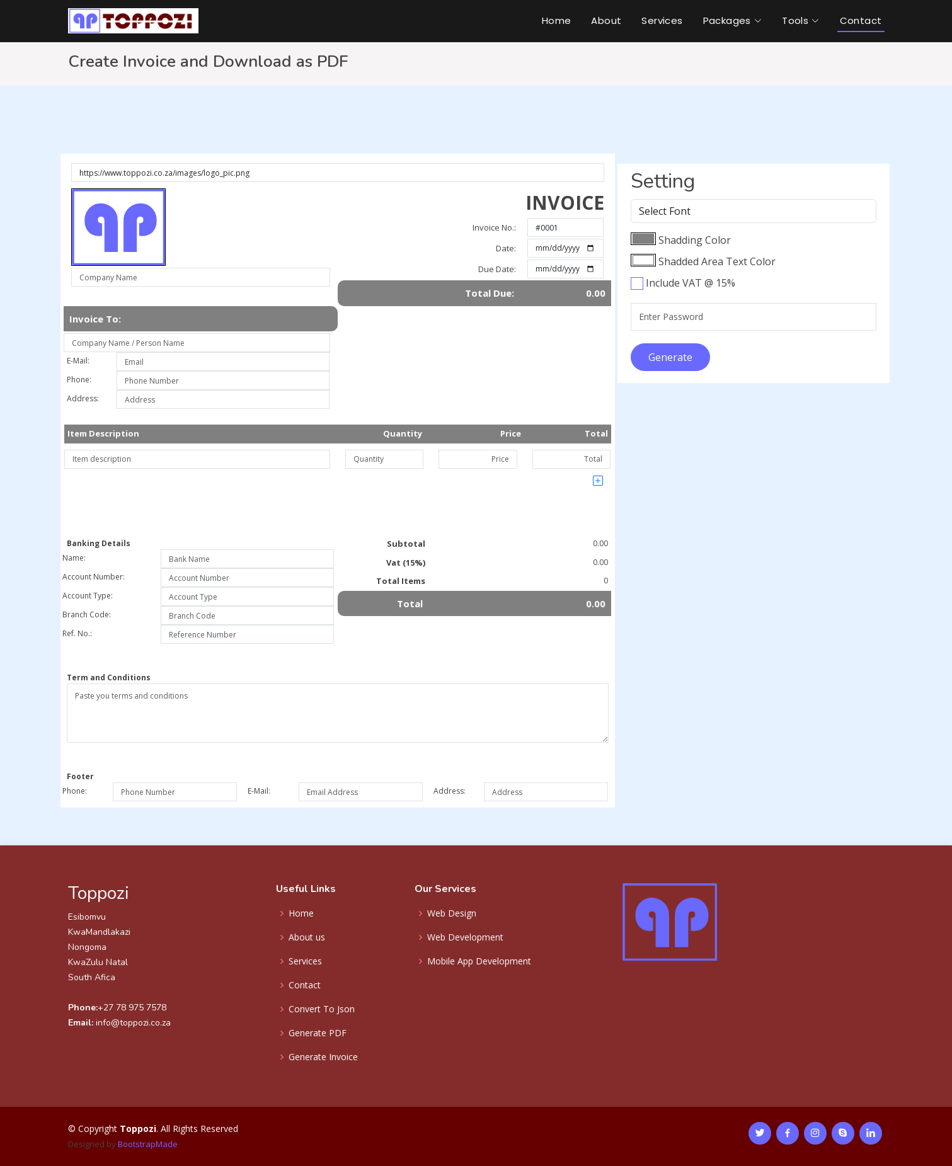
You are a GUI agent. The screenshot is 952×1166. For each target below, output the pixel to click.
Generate (670, 357)
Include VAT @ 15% (690, 283)
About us (307, 937)
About (606, 20)
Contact (861, 20)
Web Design (451, 913)
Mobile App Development (479, 961)
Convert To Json (322, 1009)
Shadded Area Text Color (717, 261)
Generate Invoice (323, 1057)
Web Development (465, 937)
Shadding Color (694, 240)
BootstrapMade (148, 1144)
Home (556, 20)
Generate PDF (318, 1033)
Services (661, 20)
